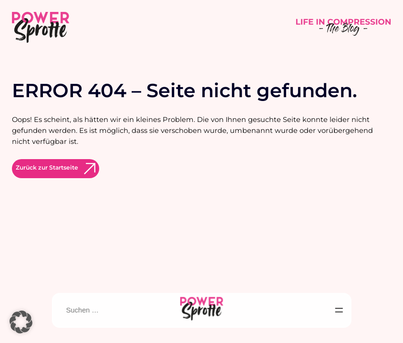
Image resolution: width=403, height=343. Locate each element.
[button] (21, 322)
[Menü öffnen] (339, 310)
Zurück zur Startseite (47, 167)
